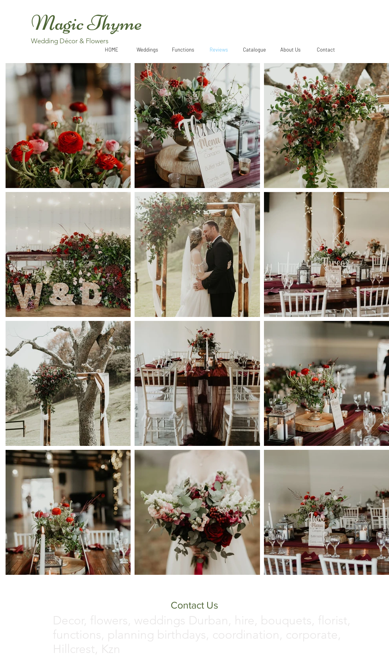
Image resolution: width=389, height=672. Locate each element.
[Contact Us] (194, 605)
